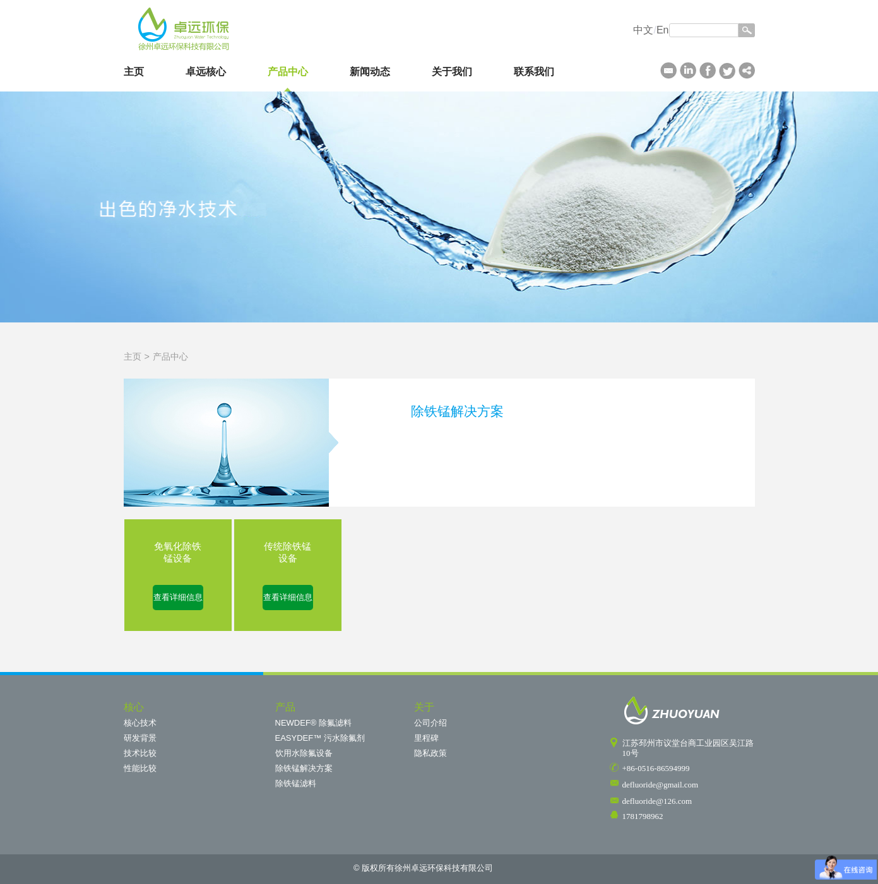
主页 (134, 71)
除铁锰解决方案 (304, 768)
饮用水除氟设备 (304, 753)
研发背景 (140, 738)
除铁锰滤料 (295, 783)
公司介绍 (430, 723)
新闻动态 (370, 71)
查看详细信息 (178, 597)
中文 (643, 30)
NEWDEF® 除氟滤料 (313, 723)
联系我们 (534, 71)
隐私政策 (430, 753)
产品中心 (288, 71)
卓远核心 (206, 71)
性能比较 (140, 768)
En (662, 30)
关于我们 (452, 71)
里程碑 (426, 738)
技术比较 (140, 753)
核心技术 (140, 723)
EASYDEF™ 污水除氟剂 (320, 738)
